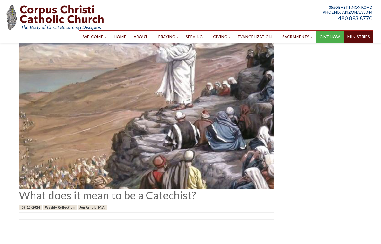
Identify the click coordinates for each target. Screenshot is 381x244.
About (142, 36)
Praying (168, 36)
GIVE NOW (330, 36)
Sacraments (297, 36)
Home (120, 36)
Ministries (358, 36)
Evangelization (256, 36)
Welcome (94, 36)
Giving (221, 36)
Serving (196, 36)
